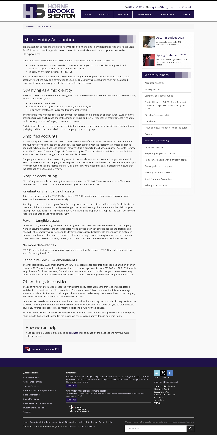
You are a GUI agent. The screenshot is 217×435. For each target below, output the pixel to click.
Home (88, 14)
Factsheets (144, 14)
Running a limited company (158, 166)
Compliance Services (32, 381)
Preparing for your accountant (160, 153)
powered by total (82, 426)
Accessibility (80, 422)
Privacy (102, 422)
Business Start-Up (31, 394)
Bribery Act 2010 (153, 89)
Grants (148, 134)
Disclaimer (92, 422)
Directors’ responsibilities (158, 114)
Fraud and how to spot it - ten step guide (166, 127)
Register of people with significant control (166, 159)
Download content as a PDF (42, 349)
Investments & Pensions (34, 407)
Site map (69, 422)
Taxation (27, 412)
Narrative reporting (155, 146)
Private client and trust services (37, 403)
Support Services (31, 386)
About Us (104, 14)
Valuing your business (156, 185)
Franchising (150, 121)
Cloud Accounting (31, 377)
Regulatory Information (52, 422)
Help (110, 422)
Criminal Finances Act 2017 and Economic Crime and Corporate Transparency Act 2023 (166, 105)
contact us (74, 332)
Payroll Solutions (31, 399)
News (186, 14)
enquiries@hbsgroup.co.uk (164, 7)
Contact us (188, 7)
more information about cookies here (178, 422)
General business (44, 26)
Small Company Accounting (158, 178)
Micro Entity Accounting (157, 140)
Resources (167, 14)
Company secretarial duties (159, 95)
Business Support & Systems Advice (39, 390)
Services (123, 14)
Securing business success (158, 172)
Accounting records (155, 82)
